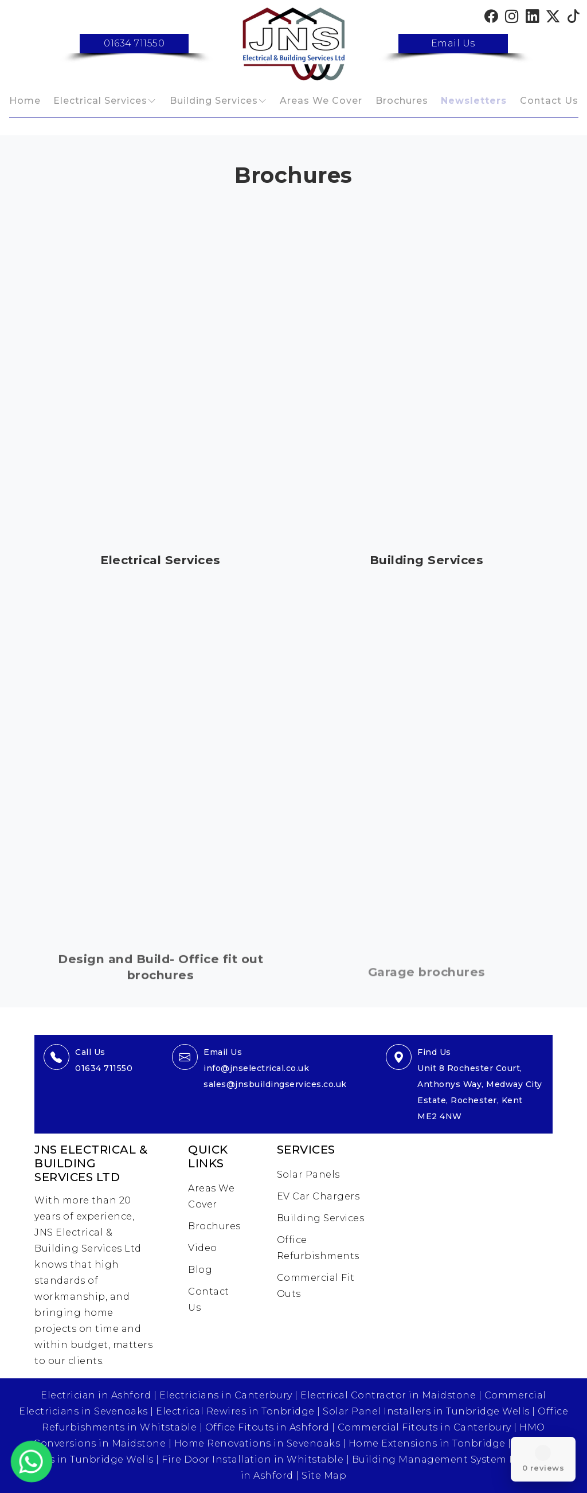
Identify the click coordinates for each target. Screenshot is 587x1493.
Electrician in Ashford (96, 1395)
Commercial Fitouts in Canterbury (424, 1427)
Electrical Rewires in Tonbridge (235, 1411)
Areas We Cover (321, 100)
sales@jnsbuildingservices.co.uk (275, 1084)
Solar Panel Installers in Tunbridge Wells (426, 1411)
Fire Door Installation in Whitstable (252, 1459)
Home (25, 100)
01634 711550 (134, 43)
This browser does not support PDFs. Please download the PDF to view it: (160, 374)
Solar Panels (308, 1174)
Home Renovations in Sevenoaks (257, 1443)
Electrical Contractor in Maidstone (388, 1395)
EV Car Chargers (318, 1196)
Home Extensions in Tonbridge (427, 1443)
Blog (200, 1269)
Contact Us (549, 100)
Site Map (324, 1475)
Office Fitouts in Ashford (267, 1427)
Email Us (453, 43)
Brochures (401, 100)
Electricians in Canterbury (225, 1395)
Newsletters (474, 100)
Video (202, 1247)
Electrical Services (100, 100)
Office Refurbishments (318, 1247)
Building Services (214, 100)
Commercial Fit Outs (316, 1285)
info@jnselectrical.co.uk (256, 1068)
